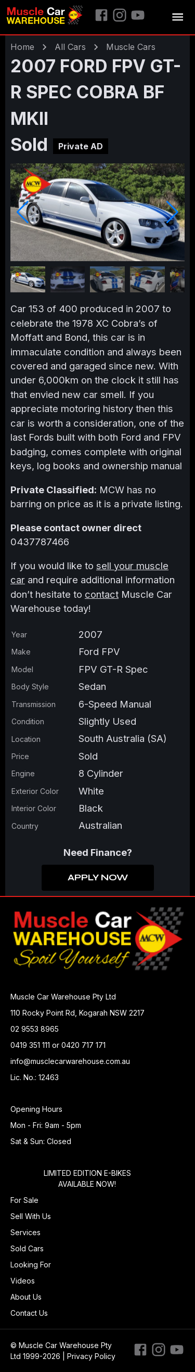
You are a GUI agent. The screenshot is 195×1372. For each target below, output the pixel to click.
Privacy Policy (91, 1356)
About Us (26, 1296)
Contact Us (29, 1313)
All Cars (70, 47)
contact (102, 594)
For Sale (24, 1200)
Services (25, 1232)
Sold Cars (27, 1248)
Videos (22, 1280)
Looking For (30, 1264)
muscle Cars (130, 47)
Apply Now (98, 878)
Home (22, 47)
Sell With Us (30, 1216)
